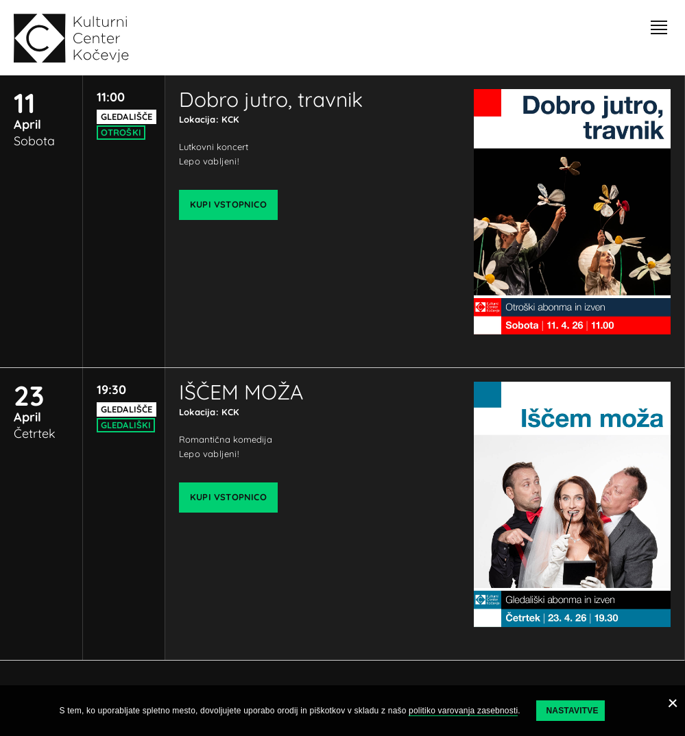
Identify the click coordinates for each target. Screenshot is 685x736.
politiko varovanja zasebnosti (463, 710)
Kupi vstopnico (228, 204)
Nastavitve (572, 710)
